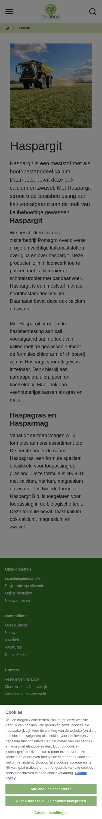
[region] (51, 762)
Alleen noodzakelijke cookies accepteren (51, 801)
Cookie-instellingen (50, 813)
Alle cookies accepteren (51, 789)
